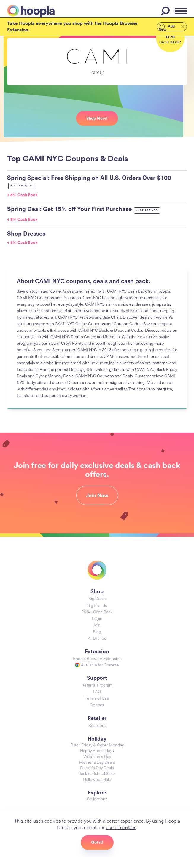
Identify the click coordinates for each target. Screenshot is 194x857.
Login (97, 618)
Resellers (97, 725)
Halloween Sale (97, 779)
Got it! (97, 842)
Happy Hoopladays (97, 750)
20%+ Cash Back (97, 612)
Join (97, 625)
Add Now (167, 27)
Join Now (97, 495)
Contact (97, 705)
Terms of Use (97, 698)
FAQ (97, 691)
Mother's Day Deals (97, 762)
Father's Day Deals (97, 767)
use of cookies (121, 827)
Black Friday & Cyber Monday (97, 745)
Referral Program (97, 685)
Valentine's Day (97, 756)
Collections (97, 799)
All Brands (97, 638)
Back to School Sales (97, 773)
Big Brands (97, 605)
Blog (97, 631)
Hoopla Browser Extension (97, 658)
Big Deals (97, 598)
